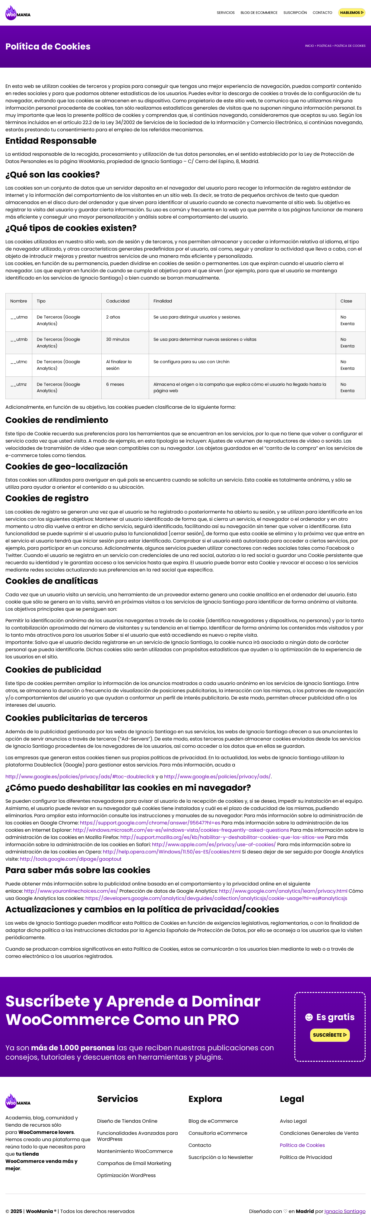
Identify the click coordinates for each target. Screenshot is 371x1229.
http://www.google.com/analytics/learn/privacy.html (283, 891)
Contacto (322, 12)
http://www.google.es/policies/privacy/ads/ (217, 776)
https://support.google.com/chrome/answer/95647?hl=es (150, 822)
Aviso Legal (293, 1121)
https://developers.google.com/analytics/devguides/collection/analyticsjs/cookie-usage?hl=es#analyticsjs (216, 898)
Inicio (309, 46)
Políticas (324, 46)
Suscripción (295, 12)
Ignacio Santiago (345, 1211)
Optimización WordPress (126, 1176)
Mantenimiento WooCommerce (135, 1151)
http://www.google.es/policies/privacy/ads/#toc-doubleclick (79, 776)
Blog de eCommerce (259, 12)
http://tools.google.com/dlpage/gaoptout (71, 859)
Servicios (226, 12)
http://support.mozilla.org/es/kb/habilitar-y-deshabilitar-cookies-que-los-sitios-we (222, 837)
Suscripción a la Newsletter (221, 1157)
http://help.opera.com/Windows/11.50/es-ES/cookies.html (172, 851)
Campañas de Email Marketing (134, 1163)
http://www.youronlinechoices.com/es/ (71, 891)
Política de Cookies (302, 1145)
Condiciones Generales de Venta (319, 1133)
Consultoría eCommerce (218, 1133)
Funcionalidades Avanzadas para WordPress (137, 1136)
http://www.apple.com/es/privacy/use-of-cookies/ (214, 844)
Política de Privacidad (306, 1157)
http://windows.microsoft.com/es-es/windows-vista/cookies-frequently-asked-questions (181, 830)
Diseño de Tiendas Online (127, 1121)
